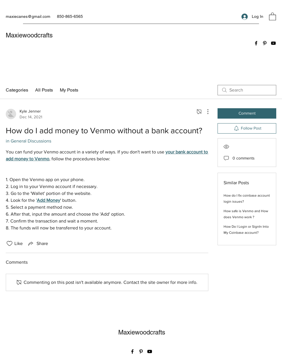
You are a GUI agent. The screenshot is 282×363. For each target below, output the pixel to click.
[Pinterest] (265, 43)
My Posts (69, 90)
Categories (17, 90)
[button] (272, 16)
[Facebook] (256, 43)
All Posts (44, 90)
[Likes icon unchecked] (9, 243)
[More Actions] (204, 111)
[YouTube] (273, 43)
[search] (247, 90)
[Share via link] (37, 243)
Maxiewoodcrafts (29, 35)
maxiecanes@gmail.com (28, 16)
